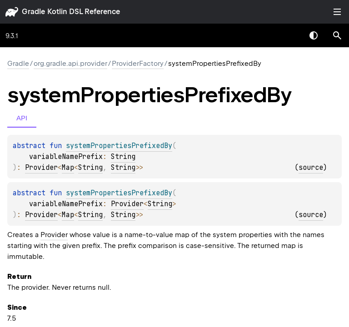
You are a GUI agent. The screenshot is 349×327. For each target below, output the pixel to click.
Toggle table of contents (337, 12)
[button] (337, 35)
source (311, 167)
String (123, 156)
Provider (41, 167)
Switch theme (313, 35)
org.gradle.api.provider (70, 63)
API (21, 118)
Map (68, 167)
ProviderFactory (138, 63)
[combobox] (290, 35)
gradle (33, 11)
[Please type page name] (337, 35)
